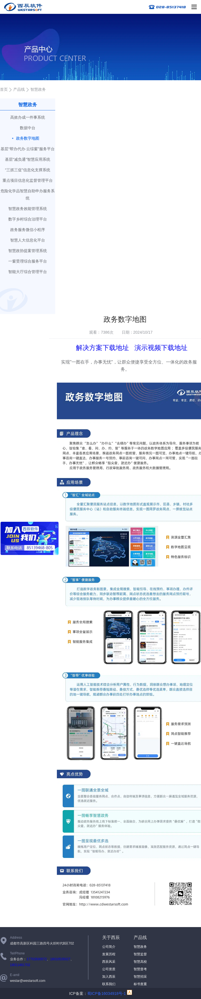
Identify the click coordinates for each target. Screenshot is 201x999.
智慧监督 (140, 954)
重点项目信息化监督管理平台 (27, 180)
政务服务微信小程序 (27, 229)
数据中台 (27, 128)
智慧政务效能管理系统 (27, 208)
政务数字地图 (27, 138)
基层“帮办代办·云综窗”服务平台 (27, 149)
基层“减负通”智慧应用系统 (27, 159)
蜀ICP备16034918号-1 (106, 993)
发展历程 (108, 954)
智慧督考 (140, 969)
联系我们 (108, 984)
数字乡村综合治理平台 (27, 219)
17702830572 (37, 959)
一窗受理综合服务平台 (27, 261)
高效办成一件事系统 (27, 117)
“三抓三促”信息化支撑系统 (27, 170)
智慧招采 (140, 977)
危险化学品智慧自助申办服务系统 (28, 194)
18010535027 (60, 959)
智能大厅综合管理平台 (27, 271)
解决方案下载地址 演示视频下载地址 (131, 347)
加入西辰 (108, 977)
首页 (4, 89)
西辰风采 (108, 962)
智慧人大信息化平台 (27, 240)
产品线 (19, 89)
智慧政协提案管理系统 (27, 250)
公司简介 (108, 947)
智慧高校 (140, 962)
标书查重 (140, 984)
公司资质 (108, 969)
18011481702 (20, 965)
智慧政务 (140, 947)
